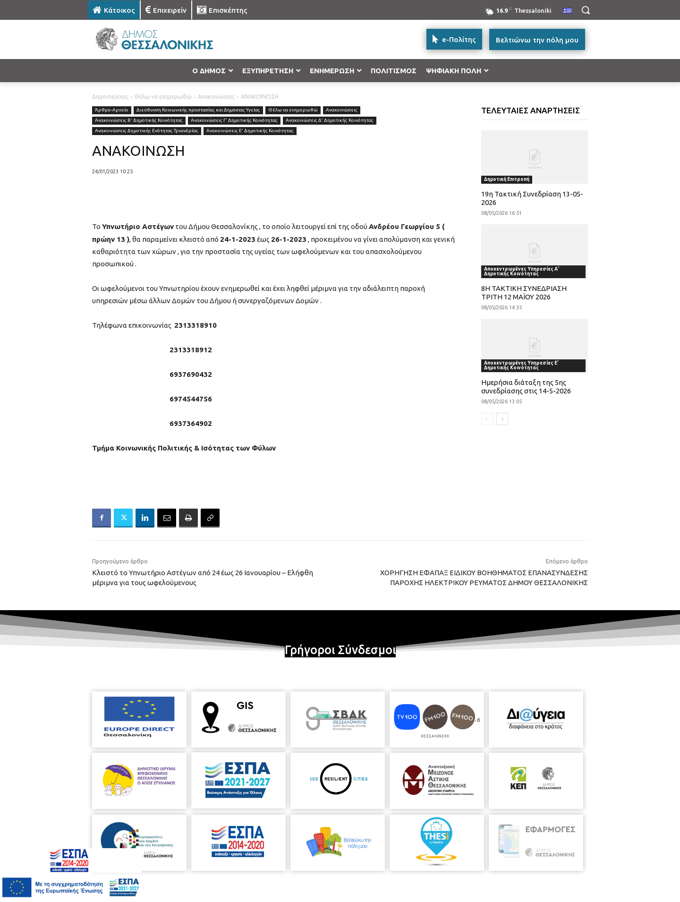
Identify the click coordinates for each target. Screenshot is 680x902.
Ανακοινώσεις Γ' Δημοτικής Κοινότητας (234, 121)
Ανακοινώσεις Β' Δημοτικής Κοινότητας (139, 121)
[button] (585, 10)
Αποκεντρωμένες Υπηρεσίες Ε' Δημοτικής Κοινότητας (521, 365)
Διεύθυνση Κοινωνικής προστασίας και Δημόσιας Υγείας (198, 110)
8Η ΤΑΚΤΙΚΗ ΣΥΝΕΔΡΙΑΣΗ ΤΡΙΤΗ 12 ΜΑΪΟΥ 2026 (524, 292)
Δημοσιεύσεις (110, 97)
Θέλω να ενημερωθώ (163, 97)
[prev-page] (487, 419)
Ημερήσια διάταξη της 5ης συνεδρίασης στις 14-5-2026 (526, 386)
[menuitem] (567, 11)
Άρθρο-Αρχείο (111, 110)
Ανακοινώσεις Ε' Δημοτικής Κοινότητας (250, 131)
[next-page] (502, 419)
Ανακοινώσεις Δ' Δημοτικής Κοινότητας (329, 121)
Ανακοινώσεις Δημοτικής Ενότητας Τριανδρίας (146, 131)
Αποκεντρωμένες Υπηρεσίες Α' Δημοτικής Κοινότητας (521, 271)
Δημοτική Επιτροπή (506, 179)
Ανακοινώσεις (216, 97)
